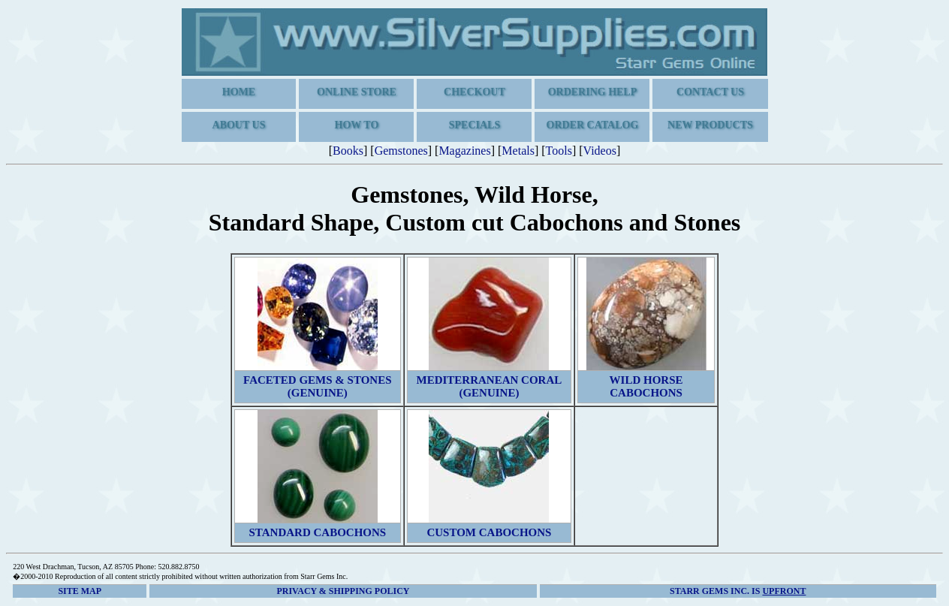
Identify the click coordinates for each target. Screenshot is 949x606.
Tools (559, 150)
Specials (474, 125)
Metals (518, 150)
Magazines (464, 150)
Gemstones (401, 150)
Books (348, 150)
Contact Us (710, 92)
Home (238, 92)
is (738, 591)
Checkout (474, 92)
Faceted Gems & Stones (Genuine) (317, 386)
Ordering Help (592, 92)
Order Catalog (593, 125)
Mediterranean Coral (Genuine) (489, 386)
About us (239, 125)
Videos (599, 150)
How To (357, 125)
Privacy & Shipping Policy (342, 591)
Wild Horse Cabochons (646, 386)
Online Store (356, 92)
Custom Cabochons (488, 532)
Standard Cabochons (317, 532)
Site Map (79, 591)
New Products (710, 125)
